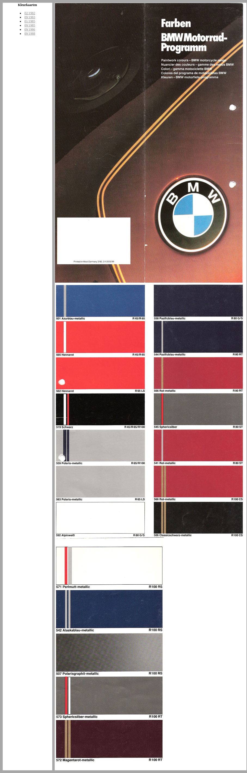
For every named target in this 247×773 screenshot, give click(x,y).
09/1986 (29, 29)
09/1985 (29, 25)
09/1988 (29, 33)
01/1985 (29, 21)
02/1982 (29, 13)
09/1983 (29, 17)
